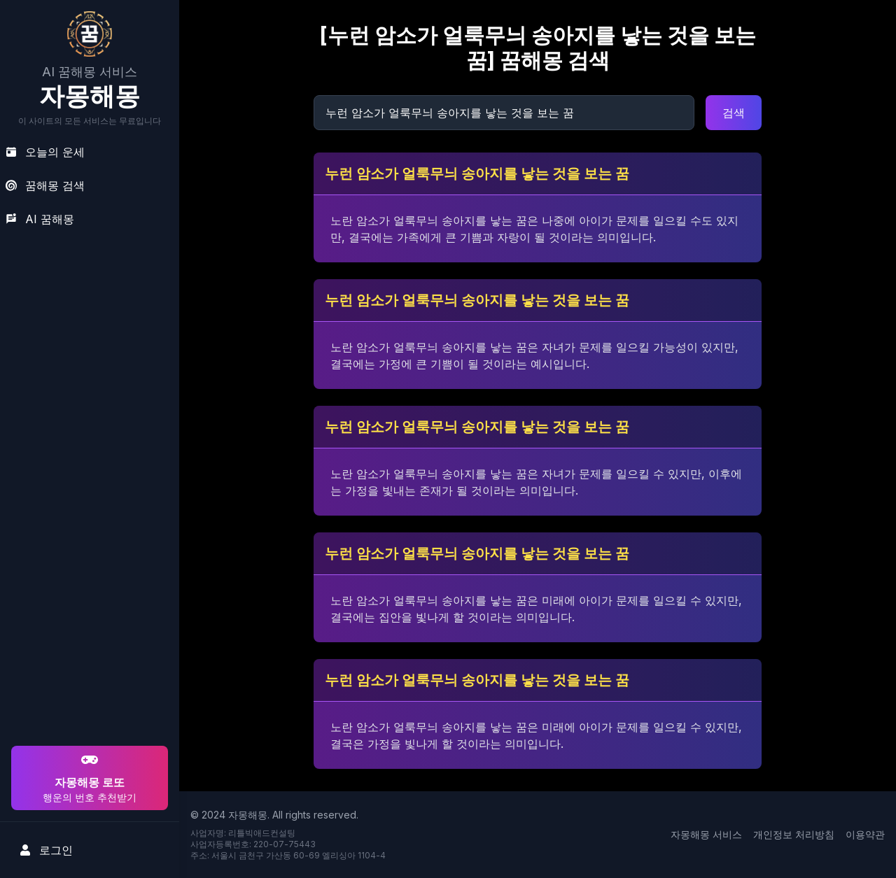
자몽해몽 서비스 (706, 834)
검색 (733, 113)
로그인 (46, 850)
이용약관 (865, 834)
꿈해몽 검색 (45, 185)
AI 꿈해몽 (40, 219)
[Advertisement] (87, 652)
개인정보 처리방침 (793, 834)
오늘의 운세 (45, 152)
